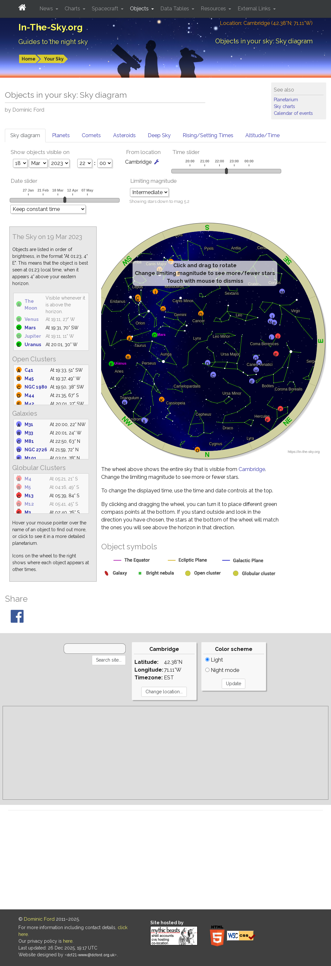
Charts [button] (73, 8)
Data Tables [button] (175, 8)
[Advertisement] (165, 753)
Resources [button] (214, 8)
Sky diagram (25, 135)
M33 (29, 432)
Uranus (33, 344)
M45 (29, 378)
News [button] (46, 8)
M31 (29, 424)
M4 (28, 478)
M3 (28, 512)
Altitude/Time (262, 135)
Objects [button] (140, 8)
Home (29, 58)
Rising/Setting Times (208, 135)
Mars (30, 327)
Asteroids (124, 135)
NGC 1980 (36, 387)
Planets (61, 135)
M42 (29, 403)
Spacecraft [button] (106, 8)
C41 (29, 370)
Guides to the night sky (53, 42)
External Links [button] (255, 8)
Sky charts (284, 106)
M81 (29, 441)
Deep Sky (159, 135)
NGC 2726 (36, 449)
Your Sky (54, 58)
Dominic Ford (39, 919)
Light (214, 660)
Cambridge (252, 469)
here (67, 941)
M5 (28, 487)
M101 (31, 458)
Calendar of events (293, 113)
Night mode (222, 670)
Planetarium (286, 99)
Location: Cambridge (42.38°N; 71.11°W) (266, 23)
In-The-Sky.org (50, 27)
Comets (91, 135)
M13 (29, 495)
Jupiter (33, 336)
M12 (29, 504)
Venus (31, 319)
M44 (29, 395)
